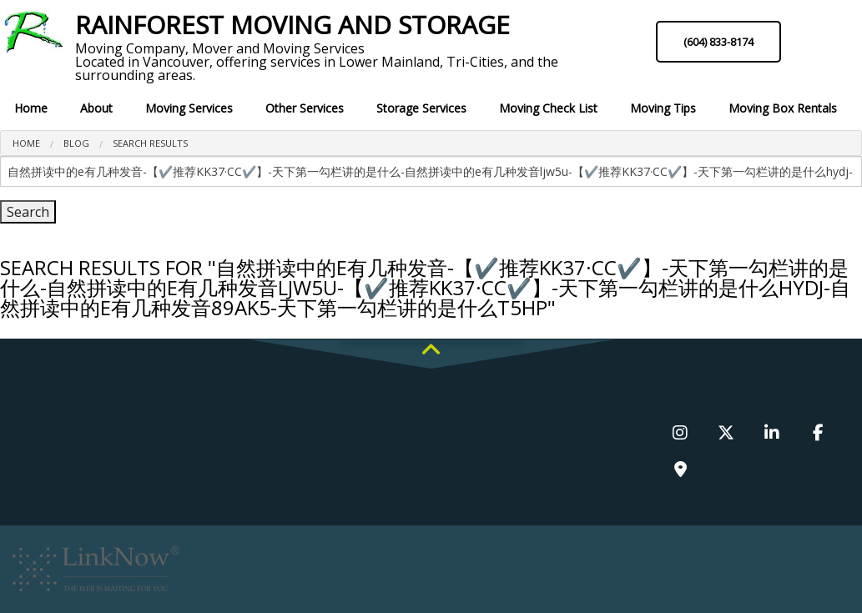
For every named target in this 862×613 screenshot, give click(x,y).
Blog (76, 143)
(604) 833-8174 (718, 41)
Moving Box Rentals (782, 108)
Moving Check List (548, 108)
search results (150, 143)
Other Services (304, 108)
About (96, 108)
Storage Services (421, 108)
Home (31, 108)
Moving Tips (663, 108)
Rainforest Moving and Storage (292, 25)
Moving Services (189, 108)
